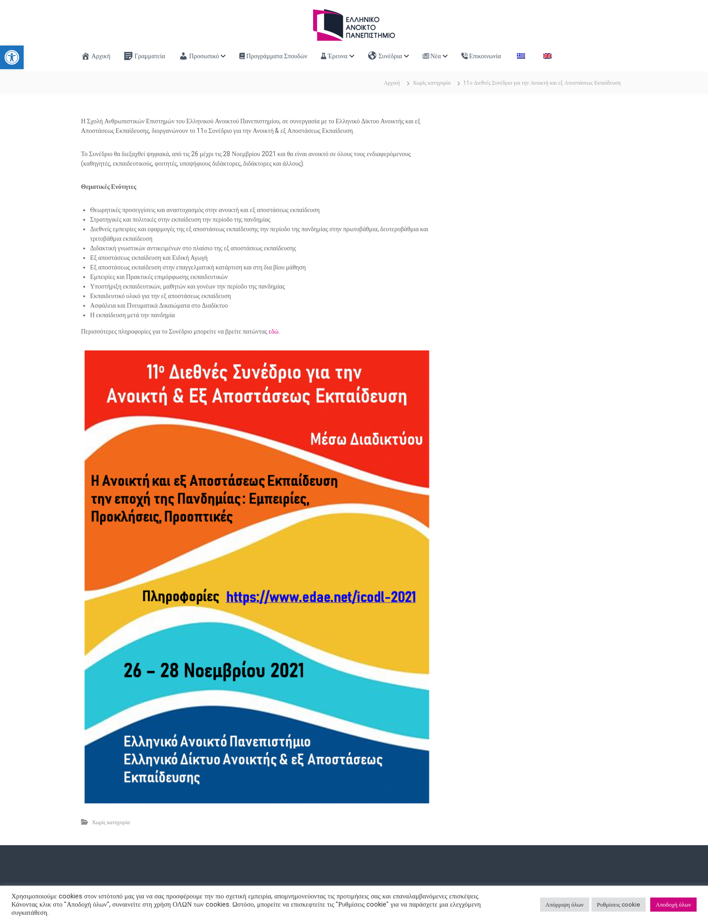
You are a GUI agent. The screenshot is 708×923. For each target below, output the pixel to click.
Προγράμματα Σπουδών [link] (273, 56)
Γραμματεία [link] (144, 56)
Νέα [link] (432, 56)
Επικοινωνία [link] (481, 56)
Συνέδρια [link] (385, 56)
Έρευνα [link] (334, 56)
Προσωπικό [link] (199, 56)
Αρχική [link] (95, 56)
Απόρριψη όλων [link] (565, 904)
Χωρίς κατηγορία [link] (431, 83)
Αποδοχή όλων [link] (673, 904)
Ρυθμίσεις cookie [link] (618, 904)
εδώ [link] (273, 331)
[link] (12, 57)
